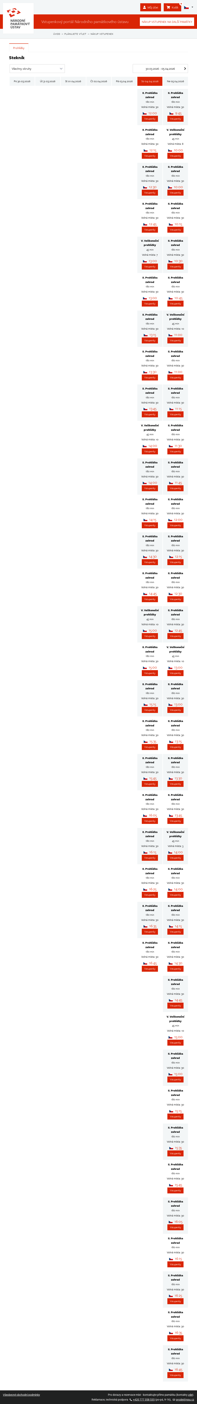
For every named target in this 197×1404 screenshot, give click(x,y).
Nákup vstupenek (102, 34)
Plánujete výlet (75, 34)
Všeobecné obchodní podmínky (21, 1394)
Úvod (56, 34)
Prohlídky (18, 48)
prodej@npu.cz (183, 1399)
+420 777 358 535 (142, 1399)
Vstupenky (149, 119)
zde (190, 1394)
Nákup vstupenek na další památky (167, 22)
